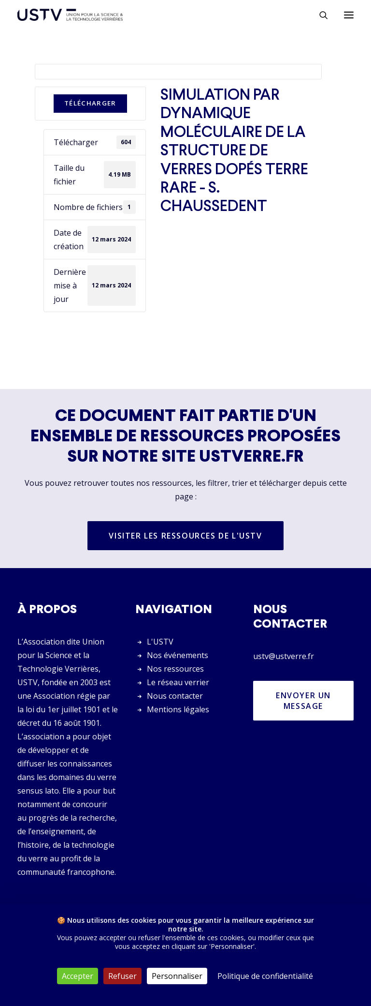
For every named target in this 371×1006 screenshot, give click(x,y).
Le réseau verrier (178, 682)
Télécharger (90, 103)
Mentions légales (178, 709)
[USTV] (70, 15)
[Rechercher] (319, 15)
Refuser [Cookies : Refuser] (122, 976)
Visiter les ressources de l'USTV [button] (185, 535)
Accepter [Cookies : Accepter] (77, 976)
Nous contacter (175, 696)
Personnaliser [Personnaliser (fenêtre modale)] (177, 976)
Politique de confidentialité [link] (265, 976)
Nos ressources (175, 668)
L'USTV (160, 641)
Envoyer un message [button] (305, 700)
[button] (349, 15)
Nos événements (177, 655)
